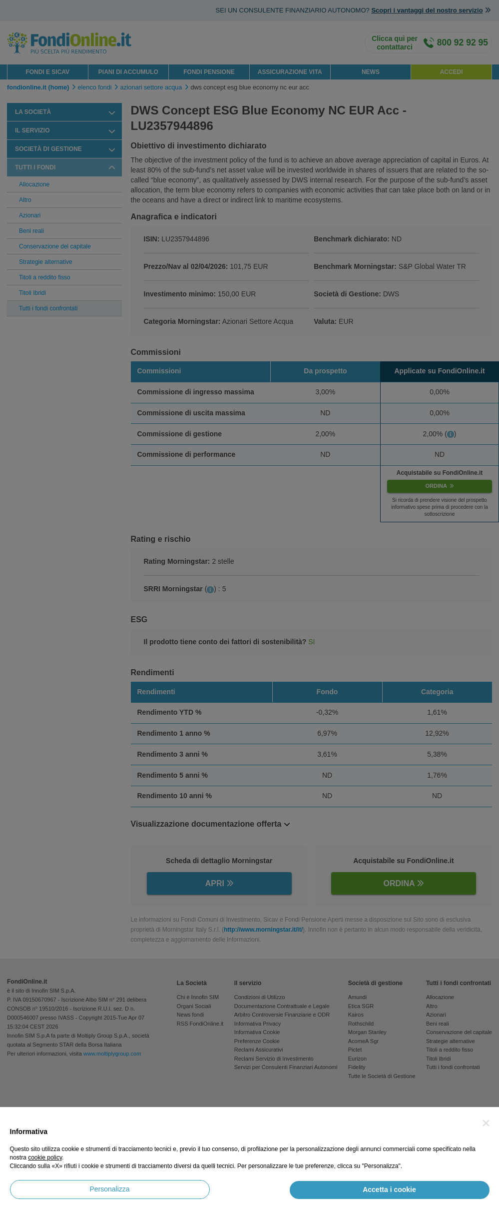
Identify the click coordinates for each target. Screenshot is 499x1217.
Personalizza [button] (109, 1189)
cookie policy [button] (45, 1157)
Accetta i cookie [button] (389, 1190)
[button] (486, 1123)
